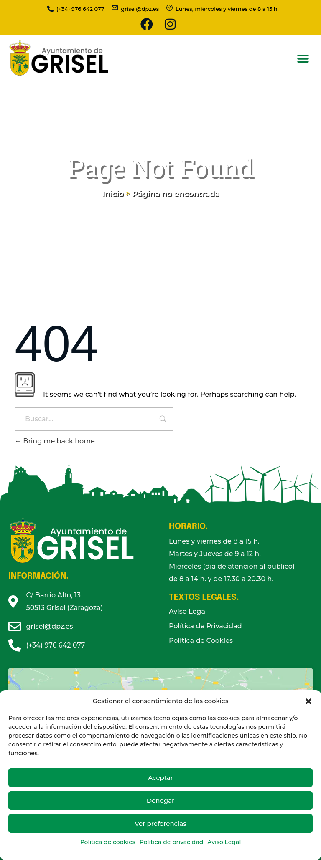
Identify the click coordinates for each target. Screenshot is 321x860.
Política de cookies (107, 842)
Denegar (160, 800)
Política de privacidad (172, 842)
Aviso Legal (224, 842)
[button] (308, 701)
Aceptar (160, 778)
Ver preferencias (160, 823)
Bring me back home (55, 441)
